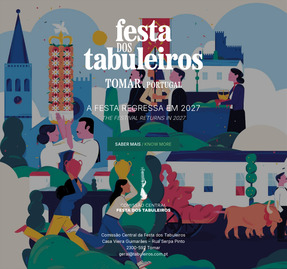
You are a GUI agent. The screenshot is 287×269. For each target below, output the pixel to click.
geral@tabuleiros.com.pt (143, 254)
